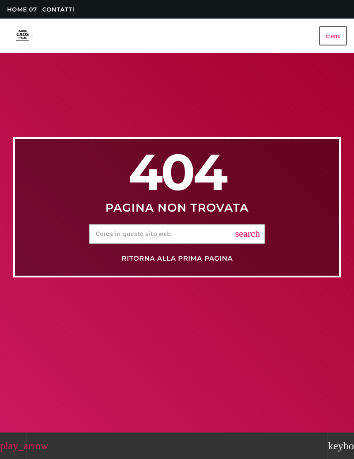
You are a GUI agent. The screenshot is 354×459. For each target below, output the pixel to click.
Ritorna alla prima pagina (177, 258)
